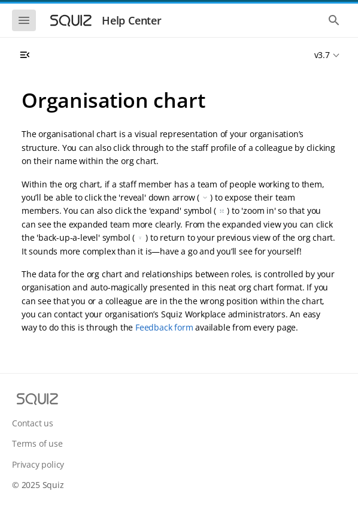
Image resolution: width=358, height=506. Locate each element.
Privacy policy (38, 464)
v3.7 (322, 54)
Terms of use (37, 443)
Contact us (32, 423)
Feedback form (164, 327)
